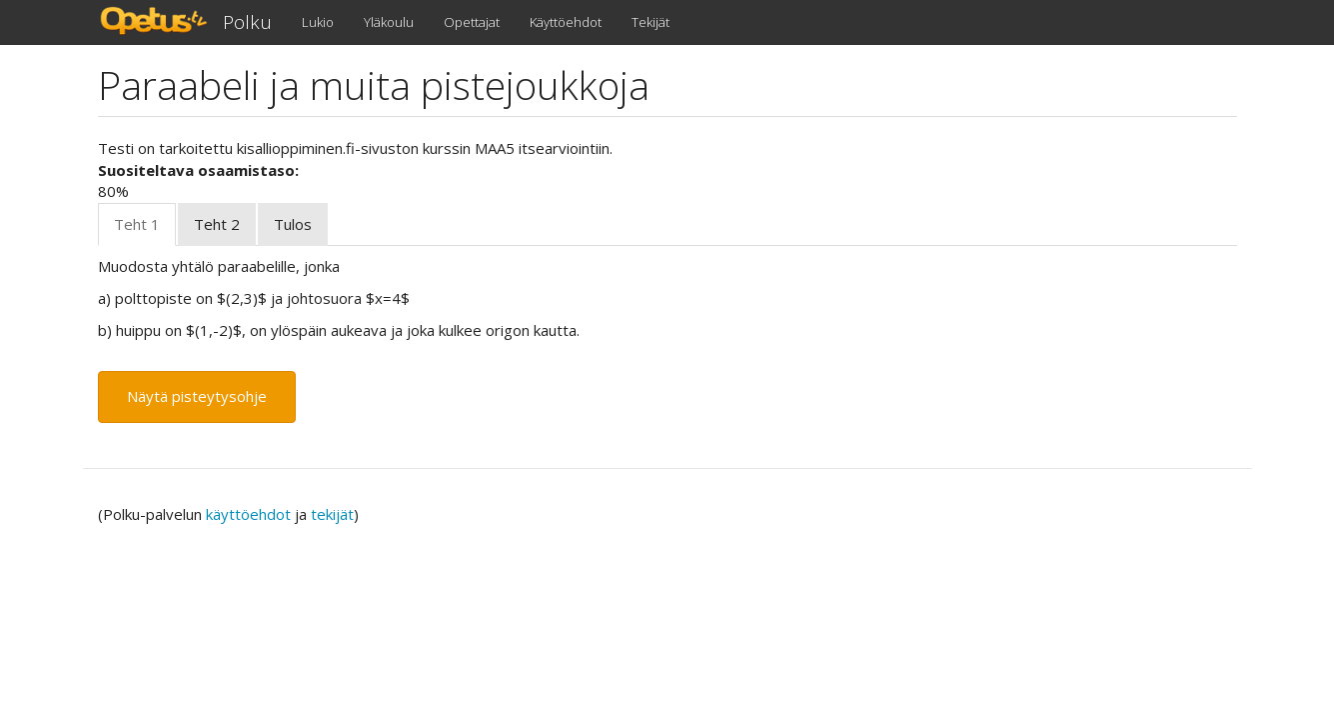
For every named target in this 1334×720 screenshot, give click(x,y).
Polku (247, 22)
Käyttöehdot (566, 22)
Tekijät (650, 22)
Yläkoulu (389, 22)
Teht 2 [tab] (217, 224)
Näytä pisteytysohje (197, 396)
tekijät (332, 514)
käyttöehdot (248, 514)
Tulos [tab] (293, 224)
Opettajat (472, 22)
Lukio (318, 22)
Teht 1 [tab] (137, 224)
